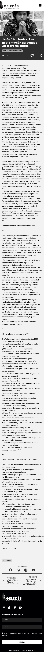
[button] (10, 570)
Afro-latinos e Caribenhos (12, 51)
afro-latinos (7, 561)
